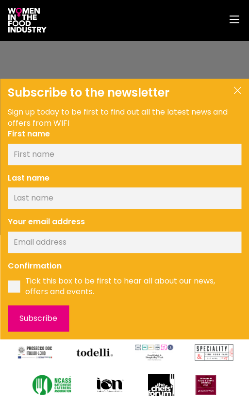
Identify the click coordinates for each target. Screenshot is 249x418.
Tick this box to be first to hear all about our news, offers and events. (120, 287)
